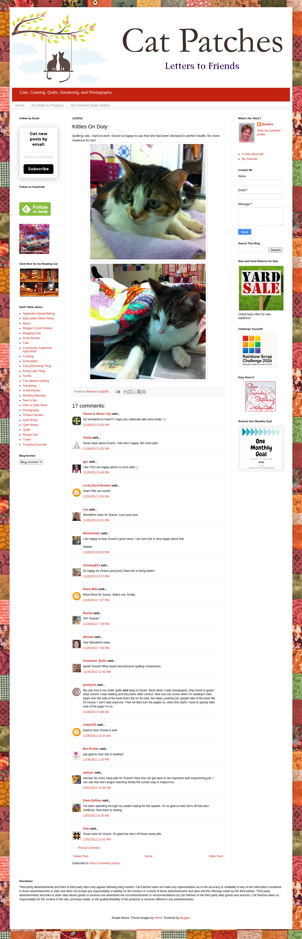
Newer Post (80, 856)
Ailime (158, 918)
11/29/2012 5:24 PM (96, 425)
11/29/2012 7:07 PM (96, 600)
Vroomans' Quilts (95, 660)
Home (19, 105)
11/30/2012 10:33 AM (96, 735)
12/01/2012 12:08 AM (96, 787)
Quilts (26, 429)
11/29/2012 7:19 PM (96, 624)
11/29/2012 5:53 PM (96, 496)
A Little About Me (252, 154)
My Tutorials (249, 159)
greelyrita (89, 685)
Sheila (87, 437)
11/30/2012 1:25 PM (96, 759)
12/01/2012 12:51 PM (97, 839)
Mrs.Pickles (91, 748)
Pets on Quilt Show (35, 405)
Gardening (29, 385)
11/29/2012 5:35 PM (96, 448)
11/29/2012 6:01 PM (96, 520)
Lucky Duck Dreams (97, 485)
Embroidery (30, 361)
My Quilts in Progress (48, 105)
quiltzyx (88, 772)
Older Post (216, 856)
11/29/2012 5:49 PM (96, 472)
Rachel (87, 613)
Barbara (267, 124)
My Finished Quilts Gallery (90, 105)
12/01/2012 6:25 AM (96, 815)
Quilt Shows (30, 425)
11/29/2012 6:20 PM (96, 552)
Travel (27, 439)
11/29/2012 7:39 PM (96, 648)
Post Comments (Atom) (105, 863)
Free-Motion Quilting (36, 381)
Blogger (185, 918)
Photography (31, 410)
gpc (85, 461)
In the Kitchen (31, 390)
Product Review (33, 415)
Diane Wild (90, 589)
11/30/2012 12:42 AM (96, 672)
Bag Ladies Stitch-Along (38, 318)
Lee (85, 509)
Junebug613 (91, 565)
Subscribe (38, 169)
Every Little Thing (34, 371)
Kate (86, 828)
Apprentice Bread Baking (39, 313)
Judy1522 (89, 724)
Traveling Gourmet (35, 444)
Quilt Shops (30, 420)
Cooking (28, 356)
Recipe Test (30, 434)
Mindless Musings (34, 395)
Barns (26, 323)
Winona (88, 637)
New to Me (30, 400)
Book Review (31, 338)
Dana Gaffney (92, 800)
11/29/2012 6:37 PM (96, 576)
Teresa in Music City (97, 414)
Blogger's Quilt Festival (37, 328)
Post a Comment (89, 848)
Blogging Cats (32, 333)
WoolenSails (91, 533)
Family (27, 376)
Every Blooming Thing (37, 366)
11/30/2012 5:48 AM (96, 712)
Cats (26, 343)
